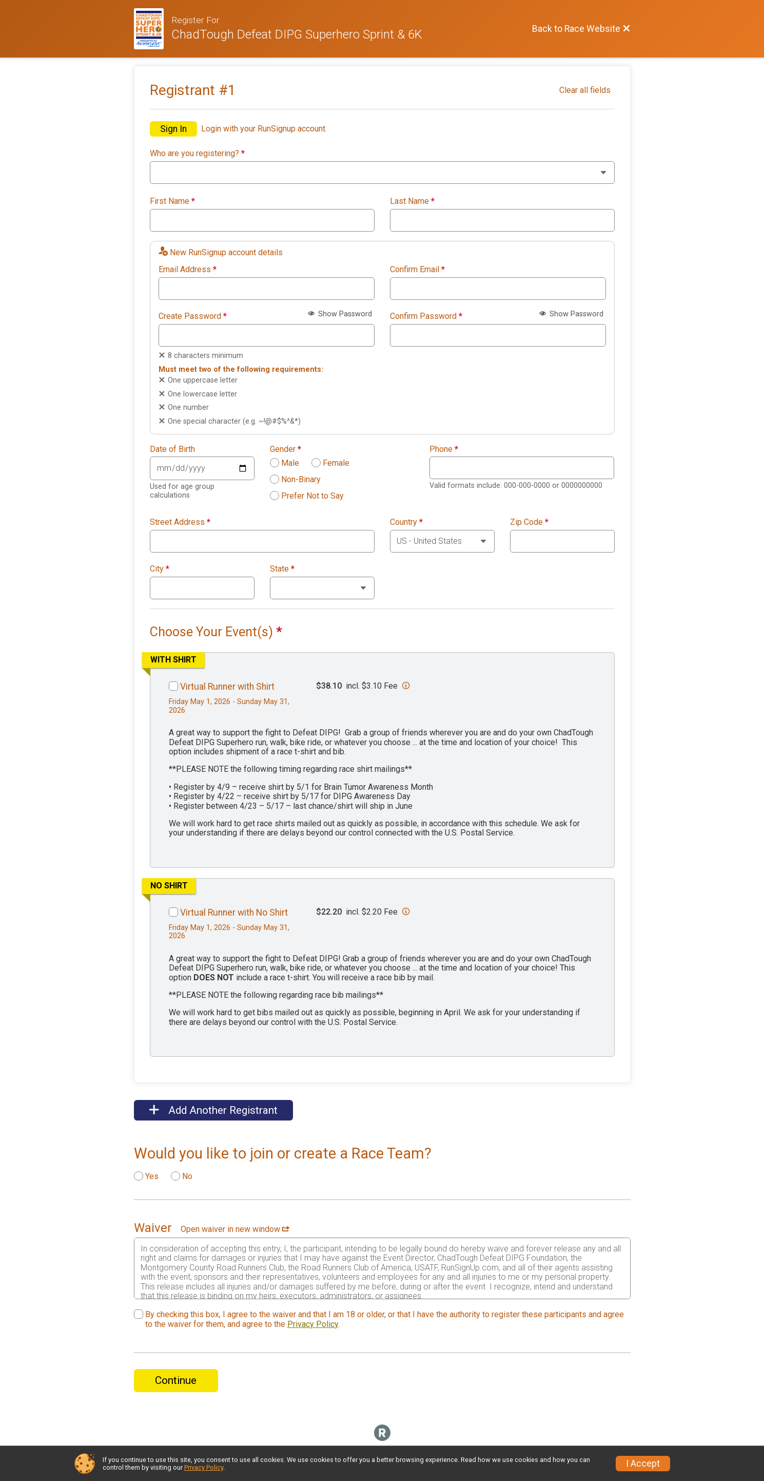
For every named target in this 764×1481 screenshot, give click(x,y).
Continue (176, 1380)
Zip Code (529, 522)
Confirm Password (426, 316)
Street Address (180, 522)
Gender (285, 449)
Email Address (188, 269)
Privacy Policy (313, 1324)
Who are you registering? (197, 153)
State (282, 569)
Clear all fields (585, 90)
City (159, 569)
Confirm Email (417, 269)
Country (406, 522)
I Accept (643, 1463)
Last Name (412, 201)
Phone (443, 449)
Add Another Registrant (213, 1110)
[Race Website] (153, 28)
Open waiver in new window (235, 1229)
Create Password (193, 316)
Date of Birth (172, 449)
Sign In (173, 129)
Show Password (340, 314)
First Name (172, 201)
